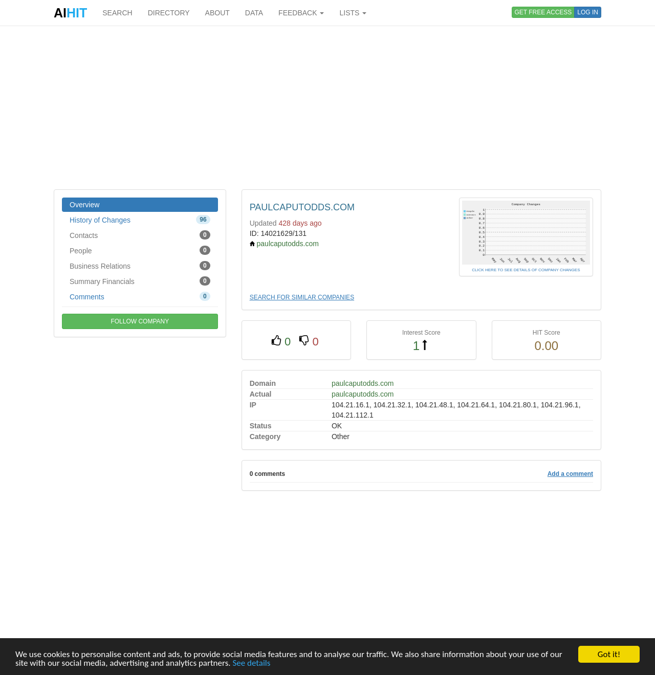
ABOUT (217, 13)
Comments (140, 296)
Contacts (140, 234)
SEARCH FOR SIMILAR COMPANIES (302, 297)
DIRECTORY (169, 13)
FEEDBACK (301, 13)
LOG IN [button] (587, 12)
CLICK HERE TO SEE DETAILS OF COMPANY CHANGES (526, 270)
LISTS (352, 13)
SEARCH (117, 13)
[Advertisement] (327, 107)
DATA (254, 13)
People (140, 250)
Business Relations (140, 265)
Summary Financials (140, 281)
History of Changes (140, 219)
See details (251, 663)
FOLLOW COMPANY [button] (140, 321)
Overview (84, 205)
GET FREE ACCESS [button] (543, 12)
